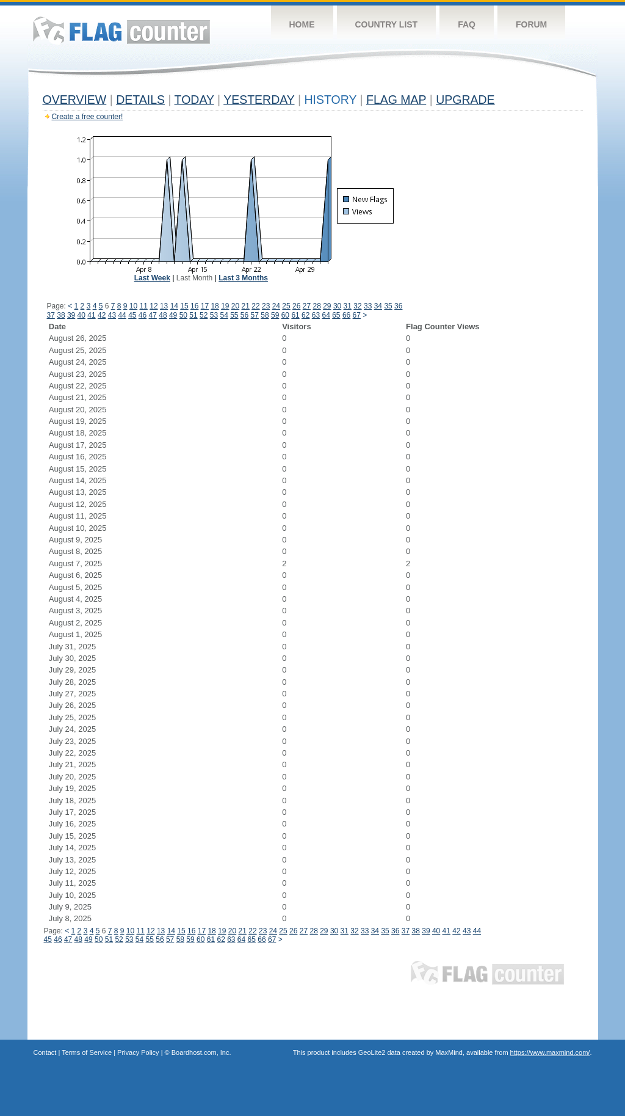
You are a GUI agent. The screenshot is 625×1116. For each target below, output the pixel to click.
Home (302, 24)
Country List (386, 24)
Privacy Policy (138, 1052)
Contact (45, 1052)
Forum (531, 24)
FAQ (466, 24)
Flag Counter (121, 30)
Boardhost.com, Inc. (201, 1052)
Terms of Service (87, 1052)
